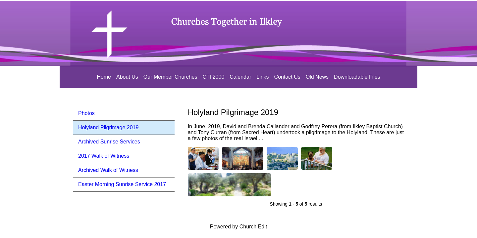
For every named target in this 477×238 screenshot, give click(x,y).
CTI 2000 (213, 77)
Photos (86, 113)
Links (262, 77)
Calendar (240, 77)
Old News (317, 77)
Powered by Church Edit (238, 226)
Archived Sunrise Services (109, 141)
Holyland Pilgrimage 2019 (108, 127)
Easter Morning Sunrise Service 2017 (122, 184)
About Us (127, 77)
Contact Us (287, 77)
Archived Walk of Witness (108, 170)
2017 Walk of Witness (103, 156)
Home (104, 77)
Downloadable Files (357, 77)
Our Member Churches (170, 77)
